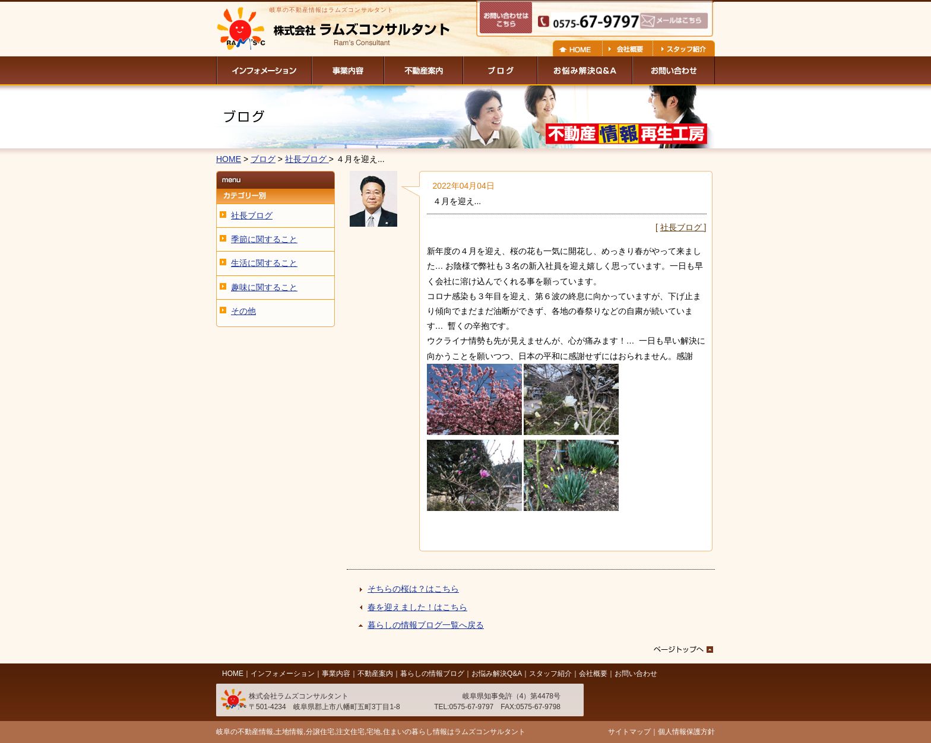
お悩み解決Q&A (496, 673)
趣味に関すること (264, 287)
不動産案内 (375, 673)
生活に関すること (264, 263)
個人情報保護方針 (686, 732)
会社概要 (593, 673)
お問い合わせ (636, 673)
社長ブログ (307, 159)
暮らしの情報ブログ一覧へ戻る (426, 625)
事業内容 (336, 673)
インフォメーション (283, 673)
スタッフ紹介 (550, 673)
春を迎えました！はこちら (417, 607)
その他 (243, 311)
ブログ (263, 159)
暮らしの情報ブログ (432, 673)
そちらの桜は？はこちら (413, 588)
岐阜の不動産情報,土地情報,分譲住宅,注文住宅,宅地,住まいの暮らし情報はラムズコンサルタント (370, 732)
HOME (228, 159)
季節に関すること (264, 239)
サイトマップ (629, 732)
